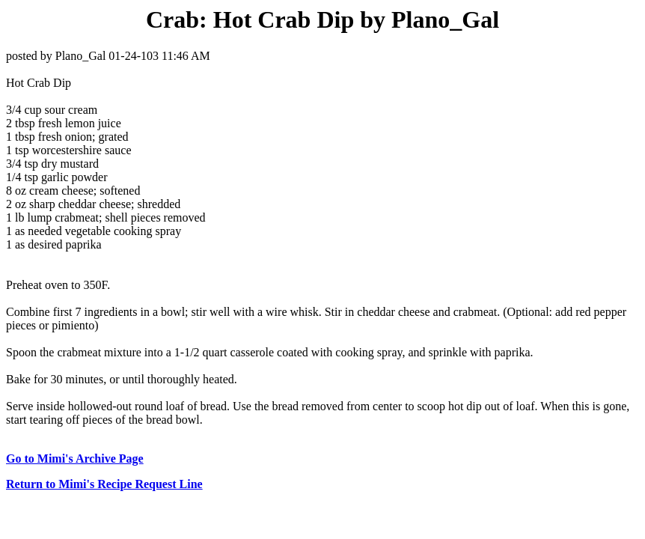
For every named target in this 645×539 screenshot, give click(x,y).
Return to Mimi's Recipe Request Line (104, 484)
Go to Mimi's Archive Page (75, 458)
